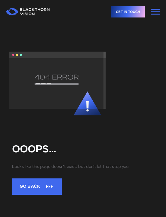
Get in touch (130, 11)
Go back (37, 186)
